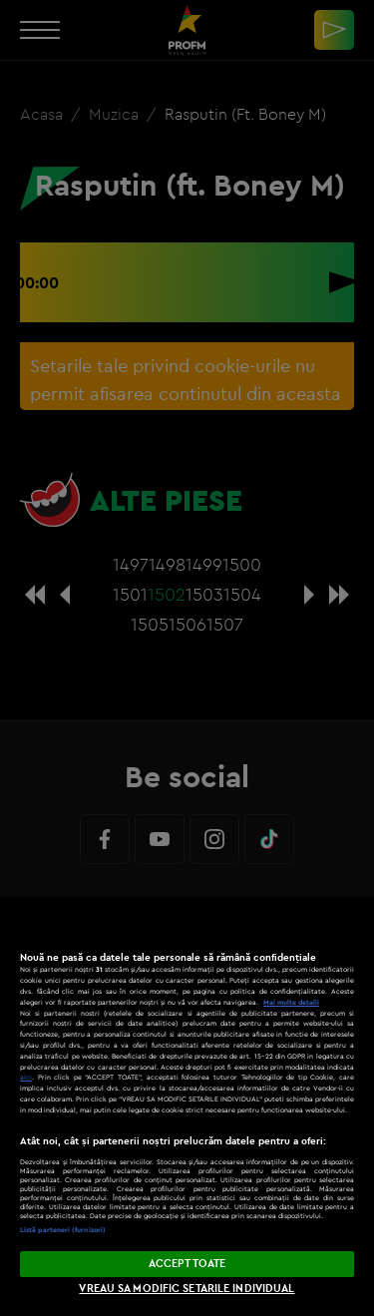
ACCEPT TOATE (187, 1263)
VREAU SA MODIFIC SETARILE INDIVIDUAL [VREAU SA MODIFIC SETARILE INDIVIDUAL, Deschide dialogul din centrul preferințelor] (186, 1288)
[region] (187, 1106)
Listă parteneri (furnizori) (63, 1229)
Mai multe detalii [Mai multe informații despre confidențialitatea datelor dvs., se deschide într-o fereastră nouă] (291, 1002)
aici (26, 1077)
